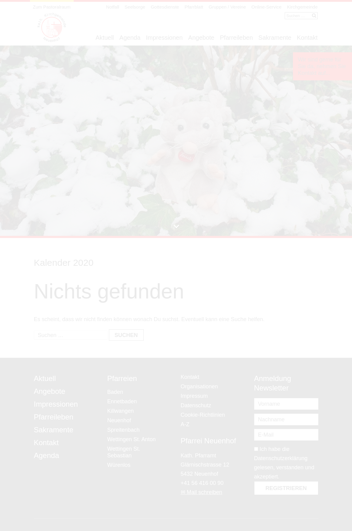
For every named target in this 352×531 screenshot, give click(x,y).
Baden (115, 392)
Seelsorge (134, 6)
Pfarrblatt (193, 6)
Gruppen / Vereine (227, 6)
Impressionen (164, 37)
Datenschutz (196, 405)
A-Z (185, 424)
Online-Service (266, 6)
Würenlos (119, 465)
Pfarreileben (236, 37)
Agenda (129, 37)
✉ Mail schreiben (201, 492)
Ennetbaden (122, 401)
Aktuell (104, 37)
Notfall (112, 6)
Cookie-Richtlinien (203, 415)
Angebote (201, 37)
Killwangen (120, 411)
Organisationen (199, 386)
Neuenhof (119, 420)
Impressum (194, 396)
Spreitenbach (123, 430)
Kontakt (307, 37)
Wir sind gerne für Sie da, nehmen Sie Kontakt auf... (322, 66)
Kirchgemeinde (302, 6)
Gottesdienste (165, 6)
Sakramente (274, 37)
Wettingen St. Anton (131, 439)
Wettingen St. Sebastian (123, 452)
